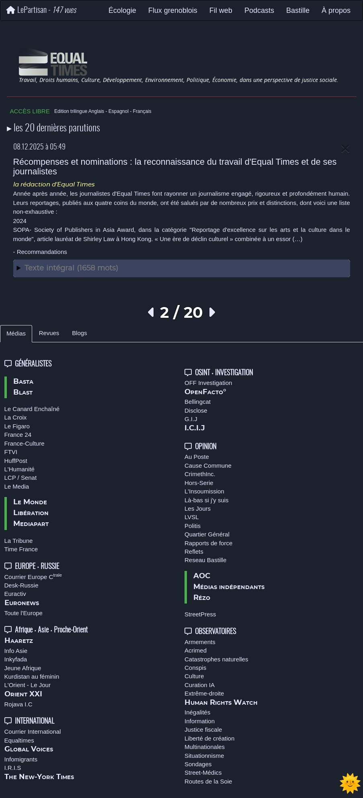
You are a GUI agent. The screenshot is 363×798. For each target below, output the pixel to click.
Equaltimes (19, 740)
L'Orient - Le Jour (27, 684)
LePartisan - (41, 10)
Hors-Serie (199, 482)
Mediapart (31, 524)
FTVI (11, 451)
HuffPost (15, 460)
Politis (193, 525)
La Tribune (18, 540)
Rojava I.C (18, 704)
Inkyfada (15, 659)
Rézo (201, 598)
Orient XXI (23, 694)
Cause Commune (208, 465)
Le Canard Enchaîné (32, 408)
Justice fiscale (203, 729)
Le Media (16, 486)
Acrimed (196, 650)
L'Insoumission (204, 491)
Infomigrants (21, 759)
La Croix (15, 417)
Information (200, 721)
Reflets (194, 551)
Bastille (298, 10)
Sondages (198, 764)
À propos (336, 10)
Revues (49, 333)
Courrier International (32, 731)
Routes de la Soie (208, 781)
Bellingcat (198, 401)
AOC (201, 576)
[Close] (345, 149)
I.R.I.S (12, 767)
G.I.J (191, 418)
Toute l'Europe (23, 613)
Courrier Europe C (33, 576)
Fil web (220, 10)
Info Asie (16, 650)
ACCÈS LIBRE (30, 111)
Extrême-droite (204, 693)
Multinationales (205, 746)
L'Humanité (19, 469)
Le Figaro (17, 426)
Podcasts (259, 10)
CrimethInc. (200, 474)
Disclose (196, 410)
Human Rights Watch (221, 702)
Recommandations (42, 251)
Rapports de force (208, 543)
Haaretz (18, 641)
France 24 (18, 434)
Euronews (21, 603)
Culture (194, 676)
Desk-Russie (21, 585)
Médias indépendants (229, 587)
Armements (200, 641)
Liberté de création (209, 738)
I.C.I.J (195, 428)
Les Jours (198, 508)
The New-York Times (39, 777)
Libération (31, 513)
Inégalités (197, 712)
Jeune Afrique (22, 668)
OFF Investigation (208, 382)
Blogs (79, 333)
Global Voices (28, 749)
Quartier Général (207, 534)
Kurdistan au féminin (31, 676)
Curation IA (200, 684)
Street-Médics (203, 772)
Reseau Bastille (205, 560)
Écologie (122, 10)
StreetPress (200, 614)
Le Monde (30, 502)
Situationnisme (204, 755)
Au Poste (197, 456)
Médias (16, 333)
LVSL (192, 517)
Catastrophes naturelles (216, 659)
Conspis (195, 667)
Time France (21, 549)
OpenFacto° (205, 392)
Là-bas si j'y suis (207, 500)
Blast (23, 392)
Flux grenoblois (172, 10)
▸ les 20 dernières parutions (53, 128)
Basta (23, 381)
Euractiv (15, 593)
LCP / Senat (20, 477)
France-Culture (24, 443)
